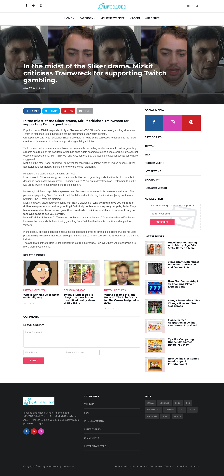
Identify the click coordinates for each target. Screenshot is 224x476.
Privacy (194, 466)
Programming (154, 162)
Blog (177, 403)
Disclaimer (156, 466)
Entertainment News (34, 290)
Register (152, 18)
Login (135, 18)
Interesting (153, 171)
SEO (147, 154)
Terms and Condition (176, 466)
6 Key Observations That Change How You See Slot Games (184, 303)
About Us (129, 466)
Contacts (142, 466)
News (192, 410)
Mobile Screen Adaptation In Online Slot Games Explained (182, 323)
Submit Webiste (113, 18)
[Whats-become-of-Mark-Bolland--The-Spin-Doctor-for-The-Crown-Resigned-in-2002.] (122, 273)
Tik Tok (149, 146)
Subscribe (162, 222)
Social (150, 403)
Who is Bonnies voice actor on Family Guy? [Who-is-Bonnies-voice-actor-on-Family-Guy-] (41, 296)
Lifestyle (164, 403)
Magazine (152, 416)
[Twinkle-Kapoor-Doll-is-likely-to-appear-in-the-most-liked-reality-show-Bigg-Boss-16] (82, 273)
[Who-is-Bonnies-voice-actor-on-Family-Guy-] (41, 273)
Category (86, 18)
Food (165, 416)
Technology (153, 410)
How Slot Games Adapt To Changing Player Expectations (183, 284)
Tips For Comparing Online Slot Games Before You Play (181, 342)
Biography (152, 179)
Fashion (170, 410)
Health (177, 416)
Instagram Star (156, 188)
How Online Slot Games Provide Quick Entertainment (183, 361)
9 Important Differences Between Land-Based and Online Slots (183, 264)
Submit (34, 360)
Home (68, 18)
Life (182, 410)
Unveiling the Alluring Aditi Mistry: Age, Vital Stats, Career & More (182, 245)
